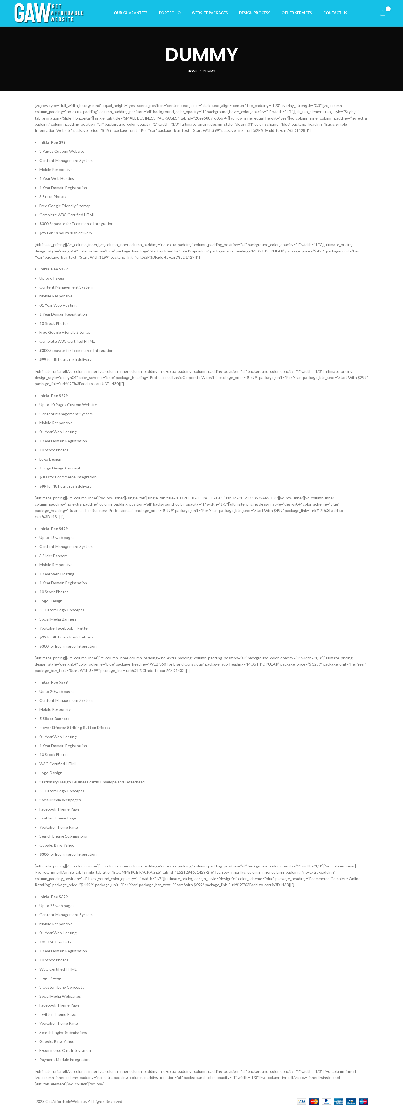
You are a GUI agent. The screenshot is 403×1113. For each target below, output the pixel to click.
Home (192, 74)
